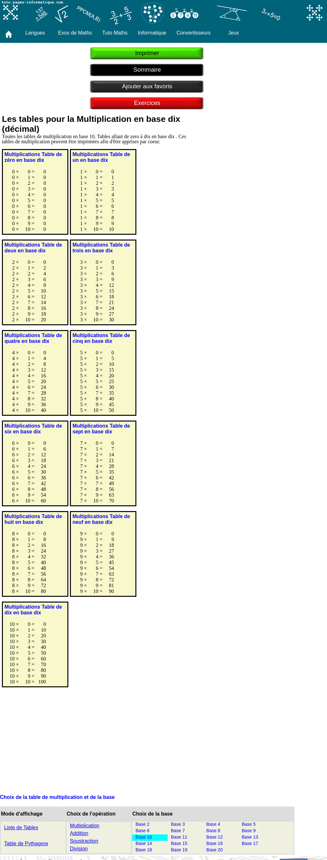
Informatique (152, 33)
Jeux (233, 33)
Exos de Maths (75, 33)
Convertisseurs (194, 33)
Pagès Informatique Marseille (188, 830)
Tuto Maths (114, 33)
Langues (35, 33)
